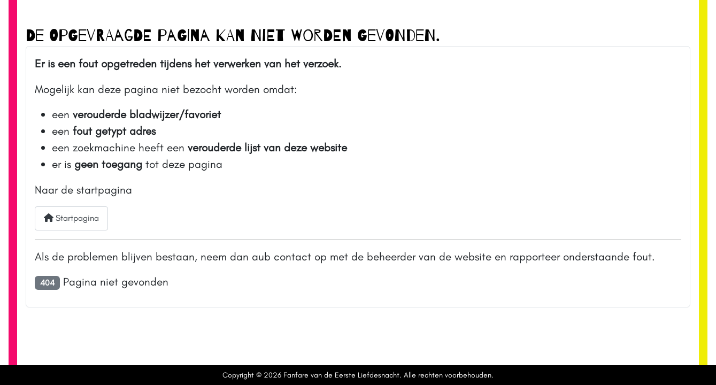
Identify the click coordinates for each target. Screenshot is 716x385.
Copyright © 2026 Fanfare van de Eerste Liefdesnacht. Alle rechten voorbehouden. (358, 375)
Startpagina (71, 218)
